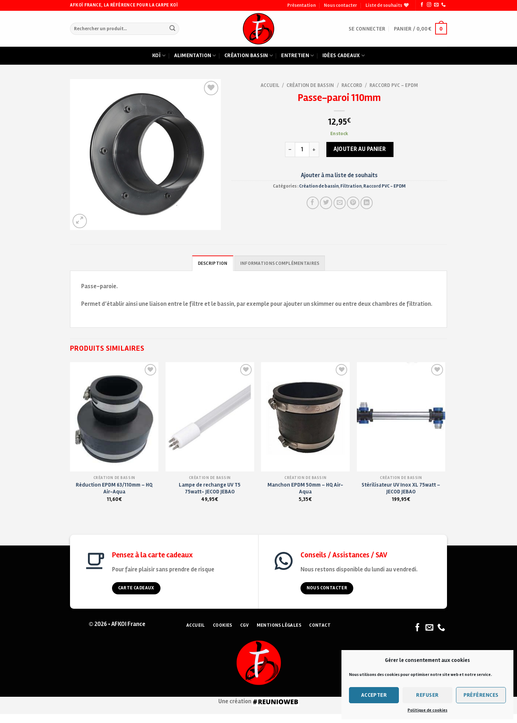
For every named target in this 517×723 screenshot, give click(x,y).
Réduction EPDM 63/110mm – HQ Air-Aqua (114, 488)
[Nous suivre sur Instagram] (429, 5)
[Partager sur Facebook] (313, 203)
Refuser (427, 695)
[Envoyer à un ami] (340, 203)
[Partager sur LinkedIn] (366, 203)
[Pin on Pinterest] (353, 203)
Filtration (351, 186)
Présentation (301, 5)
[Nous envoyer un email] (436, 5)
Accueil (270, 85)
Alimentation (195, 55)
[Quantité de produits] (302, 149)
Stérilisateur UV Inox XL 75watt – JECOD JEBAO (401, 488)
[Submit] (172, 29)
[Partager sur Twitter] (326, 203)
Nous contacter (340, 5)
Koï (159, 55)
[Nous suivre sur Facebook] (422, 5)
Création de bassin (310, 85)
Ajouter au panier (360, 149)
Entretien (297, 55)
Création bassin (248, 55)
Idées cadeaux (343, 55)
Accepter (374, 695)
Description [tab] (213, 263)
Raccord (351, 85)
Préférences (481, 695)
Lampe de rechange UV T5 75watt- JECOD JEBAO (210, 488)
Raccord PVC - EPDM (393, 85)
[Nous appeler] (443, 5)
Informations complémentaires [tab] (279, 263)
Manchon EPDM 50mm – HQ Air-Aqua (305, 488)
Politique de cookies (427, 710)
